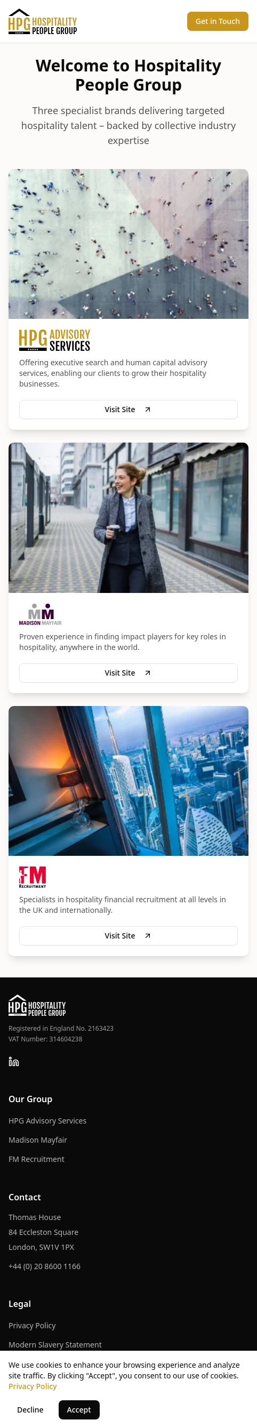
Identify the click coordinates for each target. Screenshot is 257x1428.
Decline (30, 1410)
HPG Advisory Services (47, 1121)
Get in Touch (218, 21)
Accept (79, 1410)
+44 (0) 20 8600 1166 (45, 1266)
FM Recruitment (37, 1159)
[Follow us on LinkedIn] (14, 1061)
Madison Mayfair (38, 1140)
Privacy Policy (32, 1325)
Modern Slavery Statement (55, 1344)
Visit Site (128, 409)
